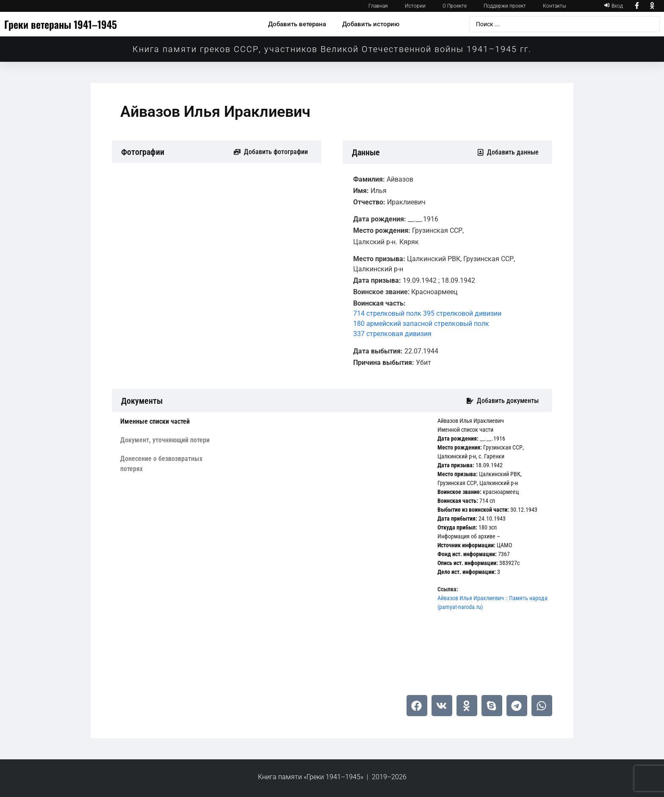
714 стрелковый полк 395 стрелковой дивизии (427, 313)
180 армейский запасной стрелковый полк (421, 324)
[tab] (168, 421)
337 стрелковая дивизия (392, 334)
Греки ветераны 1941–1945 (60, 24)
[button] (417, 705)
